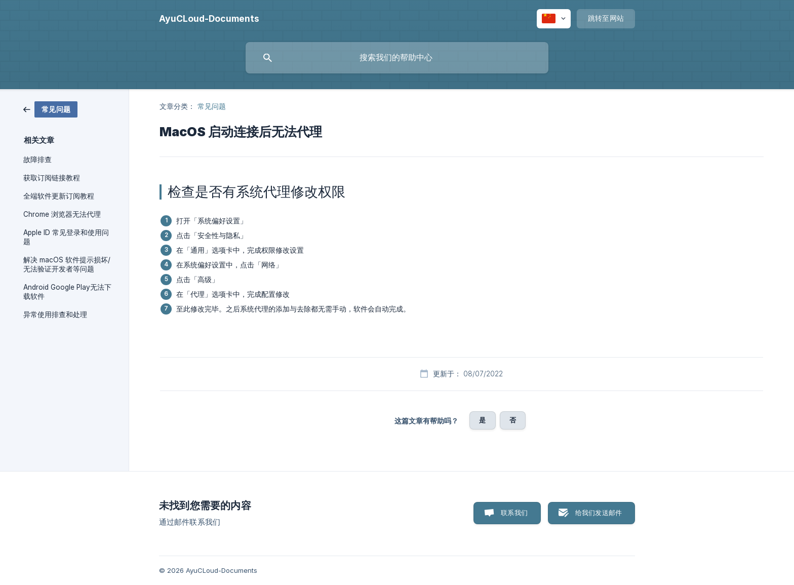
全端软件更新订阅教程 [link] (58, 196)
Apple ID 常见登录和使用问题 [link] (66, 237)
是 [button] (482, 420)
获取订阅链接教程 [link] (51, 178)
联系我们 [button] (514, 513)
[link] (50, 108)
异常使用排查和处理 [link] (55, 314)
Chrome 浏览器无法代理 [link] (62, 214)
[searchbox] (397, 57)
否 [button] (512, 420)
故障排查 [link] (37, 159)
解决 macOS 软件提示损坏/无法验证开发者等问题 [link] (66, 264)
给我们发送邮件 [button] (598, 513)
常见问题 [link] (211, 106)
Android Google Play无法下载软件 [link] (67, 291)
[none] (209, 18)
